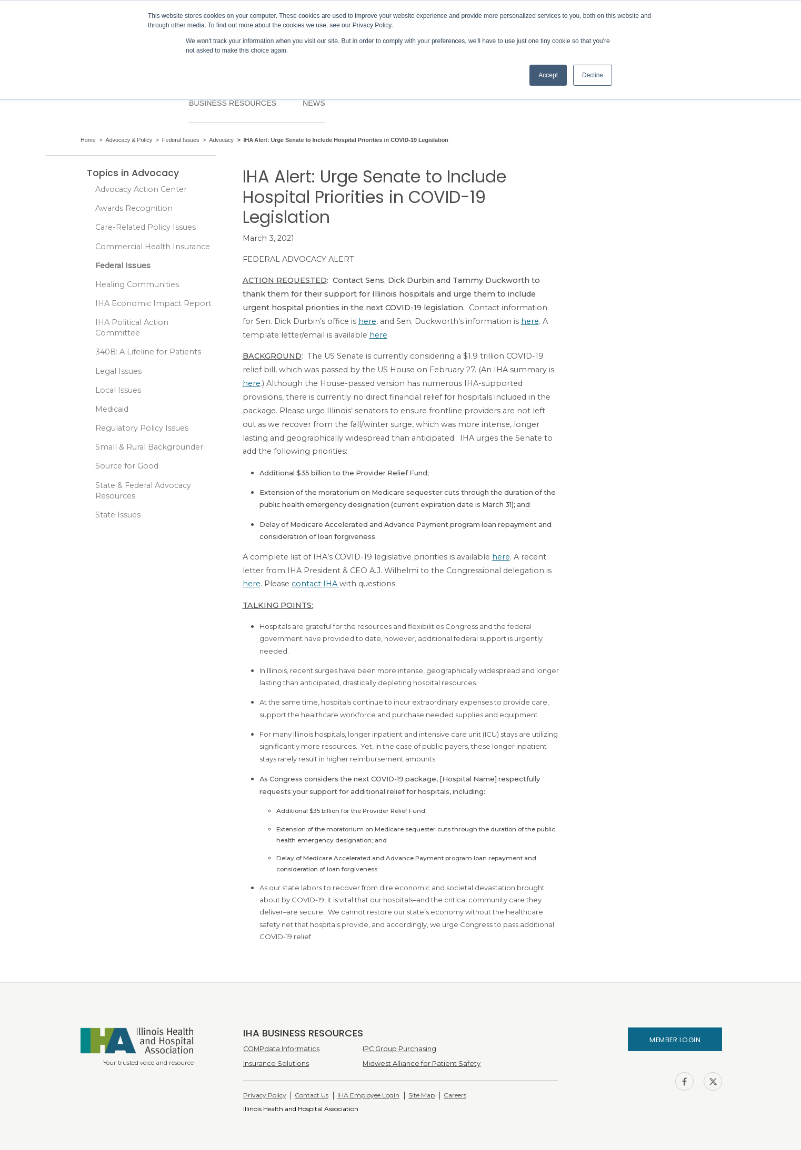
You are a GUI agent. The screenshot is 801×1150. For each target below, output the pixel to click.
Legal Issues (118, 371)
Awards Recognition (134, 208)
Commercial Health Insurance (152, 246)
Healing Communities (137, 284)
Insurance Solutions (276, 1063)
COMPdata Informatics (281, 1049)
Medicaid (111, 409)
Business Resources (232, 103)
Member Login (674, 1039)
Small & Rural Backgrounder (149, 447)
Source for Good (126, 466)
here (367, 321)
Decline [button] (592, 75)
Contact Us (311, 1095)
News (314, 103)
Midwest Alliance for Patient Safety (421, 1063)
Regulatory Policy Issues (141, 428)
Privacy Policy (264, 1095)
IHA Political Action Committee (131, 328)
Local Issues (118, 390)
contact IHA (315, 583)
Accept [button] (548, 75)
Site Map (421, 1095)
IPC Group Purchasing (399, 1049)
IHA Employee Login (368, 1095)
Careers (455, 1095)
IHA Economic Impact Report (153, 303)
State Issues (118, 515)
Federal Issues (123, 265)
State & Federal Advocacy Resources (143, 491)
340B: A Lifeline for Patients (148, 352)
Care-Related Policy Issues (145, 227)
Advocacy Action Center (141, 189)
